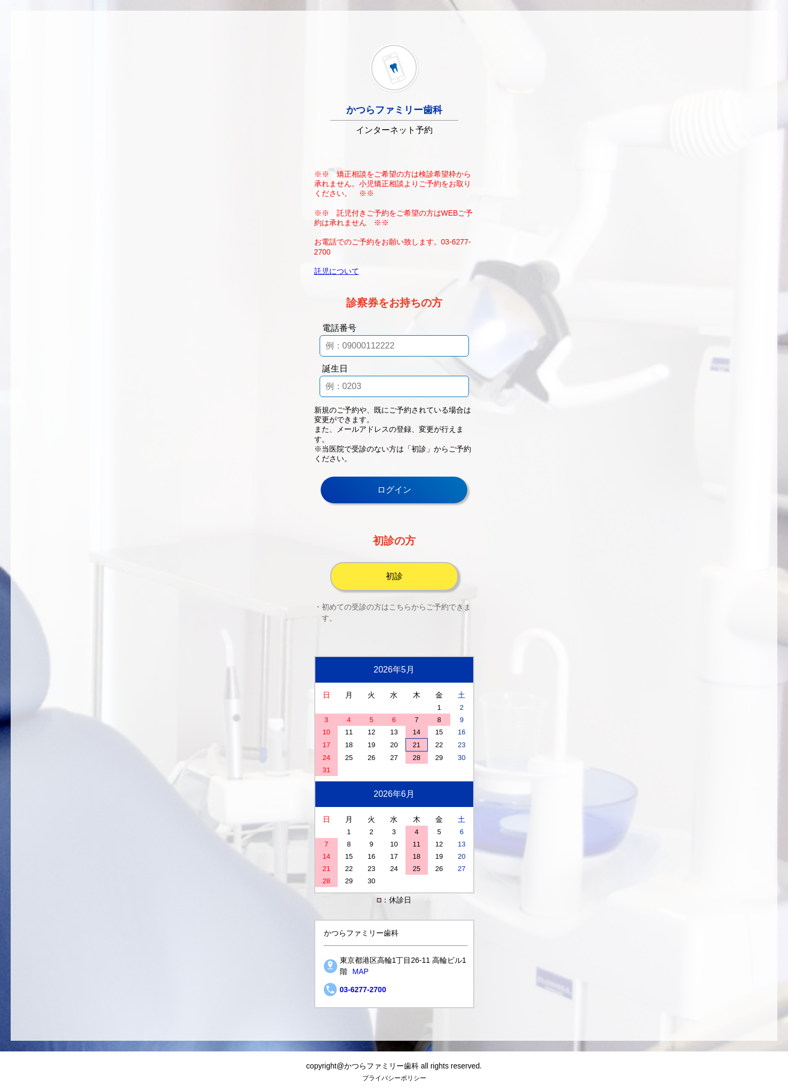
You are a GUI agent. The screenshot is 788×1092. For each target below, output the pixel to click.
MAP (361, 971)
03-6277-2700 (363, 989)
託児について (336, 271)
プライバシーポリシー (394, 1077)
